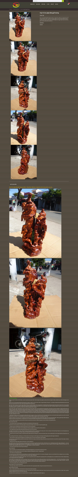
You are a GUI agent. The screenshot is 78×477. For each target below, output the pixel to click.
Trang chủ (32, 4)
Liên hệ (56, 4)
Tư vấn (48, 4)
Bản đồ (52, 4)
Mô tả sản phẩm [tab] (13, 184)
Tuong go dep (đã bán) (16, 9)
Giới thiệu (43, 4)
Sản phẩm (38, 4)
